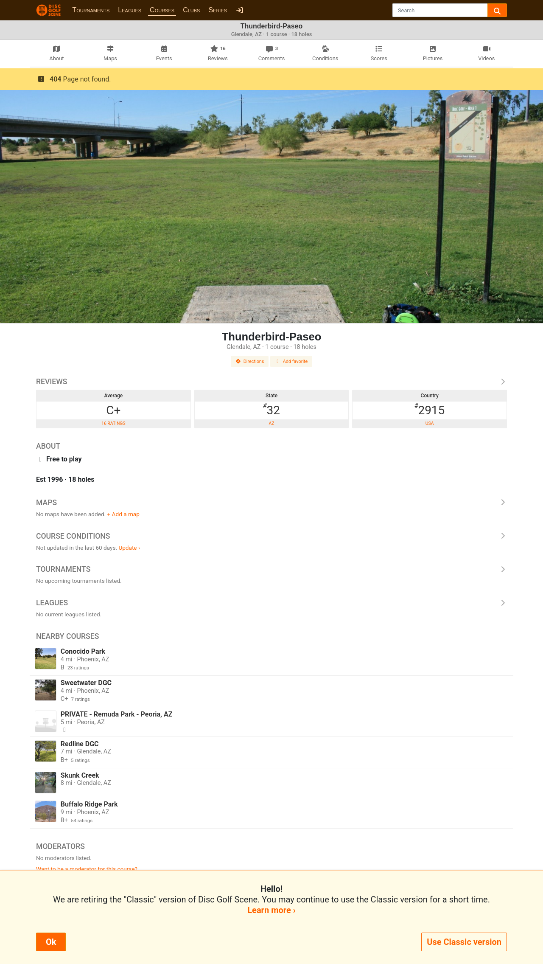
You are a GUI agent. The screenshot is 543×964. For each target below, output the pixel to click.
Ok (51, 942)
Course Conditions (271, 536)
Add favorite (291, 361)
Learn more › (271, 910)
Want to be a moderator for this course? (86, 869)
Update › (129, 547)
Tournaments (90, 10)
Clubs (191, 10)
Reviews (271, 381)
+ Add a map (123, 514)
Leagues (129, 10)
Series (217, 10)
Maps (271, 502)
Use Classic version (464, 942)
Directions (249, 361)
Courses (162, 10)
